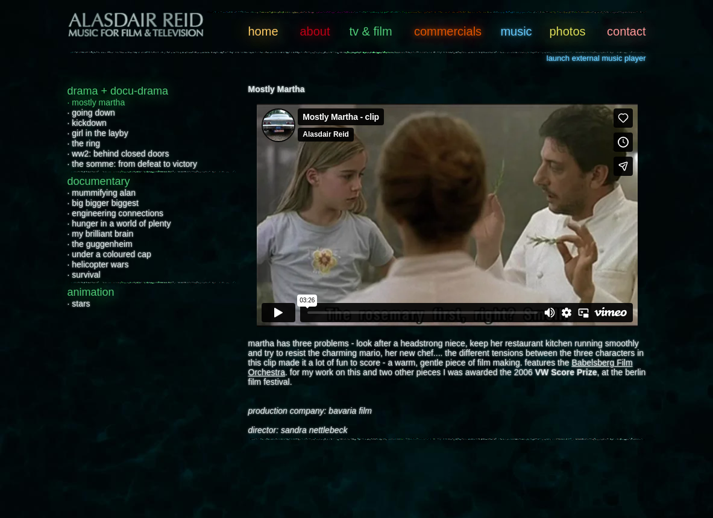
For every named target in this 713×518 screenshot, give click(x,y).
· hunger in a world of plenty (119, 223)
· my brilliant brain (101, 234)
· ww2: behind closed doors (118, 153)
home (263, 31)
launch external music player (596, 58)
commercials (448, 31)
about (315, 31)
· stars (79, 303)
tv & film (370, 31)
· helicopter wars (98, 264)
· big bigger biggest (103, 203)
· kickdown (87, 123)
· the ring (84, 143)
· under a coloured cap (109, 254)
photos (567, 31)
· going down (91, 112)
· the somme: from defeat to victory (133, 164)
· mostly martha (96, 102)
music (516, 31)
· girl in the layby (98, 133)
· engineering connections (116, 213)
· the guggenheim (100, 244)
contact (626, 31)
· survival (84, 274)
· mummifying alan (102, 193)
